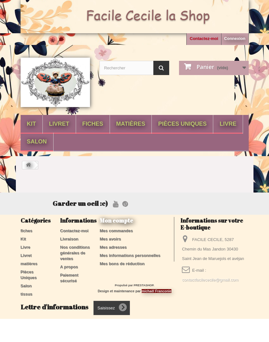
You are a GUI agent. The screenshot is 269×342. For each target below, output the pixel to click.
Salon (37, 141)
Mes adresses (113, 247)
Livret (59, 124)
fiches (92, 124)
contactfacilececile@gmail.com (210, 279)
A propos (69, 266)
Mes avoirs (110, 239)
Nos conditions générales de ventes (75, 253)
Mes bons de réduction (122, 263)
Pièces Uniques (182, 124)
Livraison (69, 239)
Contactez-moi (204, 38)
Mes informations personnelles (130, 255)
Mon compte (116, 220)
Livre (228, 124)
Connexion (234, 38)
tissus (27, 294)
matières (130, 124)
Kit (31, 124)
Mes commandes (116, 230)
